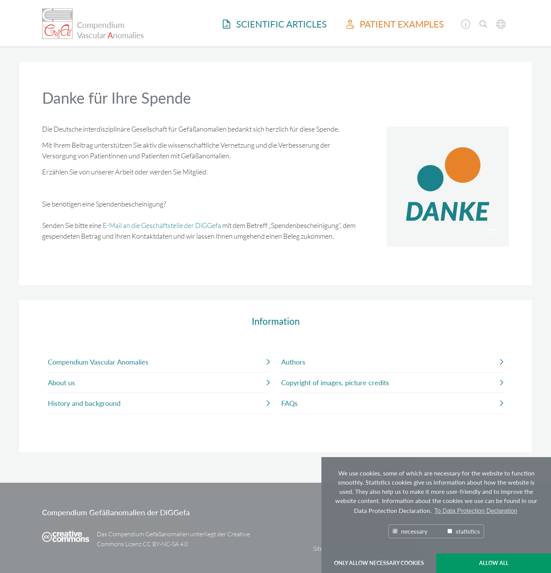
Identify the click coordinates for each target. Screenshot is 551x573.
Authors (293, 362)
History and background (84, 403)
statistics (463, 531)
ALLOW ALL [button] (494, 563)
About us (61, 382)
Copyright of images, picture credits (335, 382)
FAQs (289, 403)
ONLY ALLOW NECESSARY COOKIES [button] (379, 563)
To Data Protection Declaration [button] (475, 511)
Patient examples (395, 24)
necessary (410, 531)
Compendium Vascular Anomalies (98, 362)
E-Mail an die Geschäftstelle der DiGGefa (162, 225)
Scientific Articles (275, 24)
